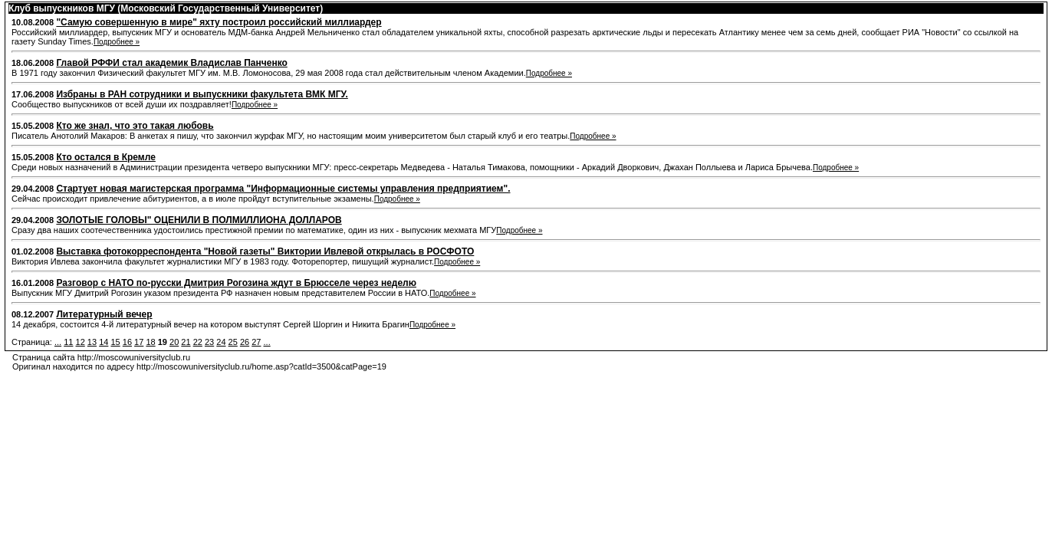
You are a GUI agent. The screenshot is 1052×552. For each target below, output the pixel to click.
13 (92, 342)
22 (197, 342)
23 (209, 342)
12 (80, 342)
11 (68, 342)
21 (185, 342)
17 (138, 342)
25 (233, 342)
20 (174, 342)
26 (244, 342)
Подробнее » (117, 42)
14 (103, 342)
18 (150, 342)
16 (127, 342)
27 (256, 342)
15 (115, 342)
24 (220, 342)
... (57, 342)
